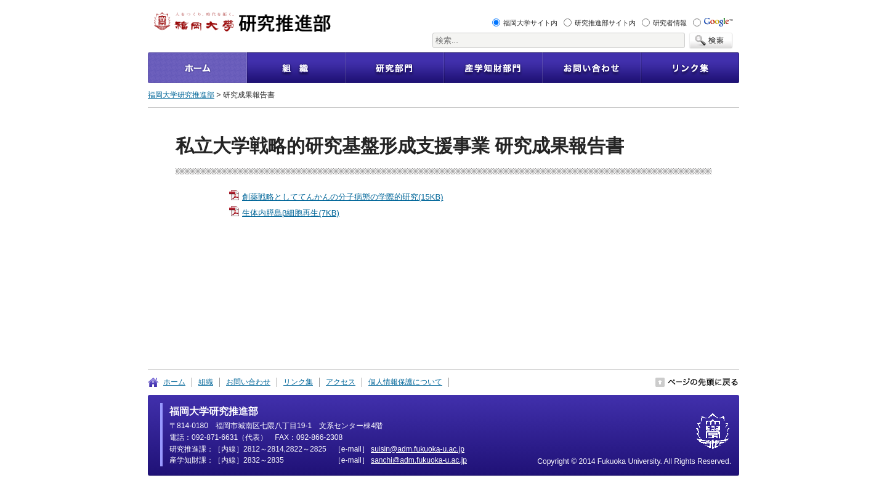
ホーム (174, 382)
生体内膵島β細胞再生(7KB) (290, 212)
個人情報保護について (405, 382)
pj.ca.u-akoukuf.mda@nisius (417, 449)
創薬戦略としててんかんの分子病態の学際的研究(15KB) (342, 196)
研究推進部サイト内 (605, 22)
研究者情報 (670, 22)
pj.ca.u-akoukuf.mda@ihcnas (419, 460)
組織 (205, 382)
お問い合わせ (248, 382)
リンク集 (298, 382)
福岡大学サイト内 (530, 22)
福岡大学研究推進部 (181, 95)
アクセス (340, 382)
